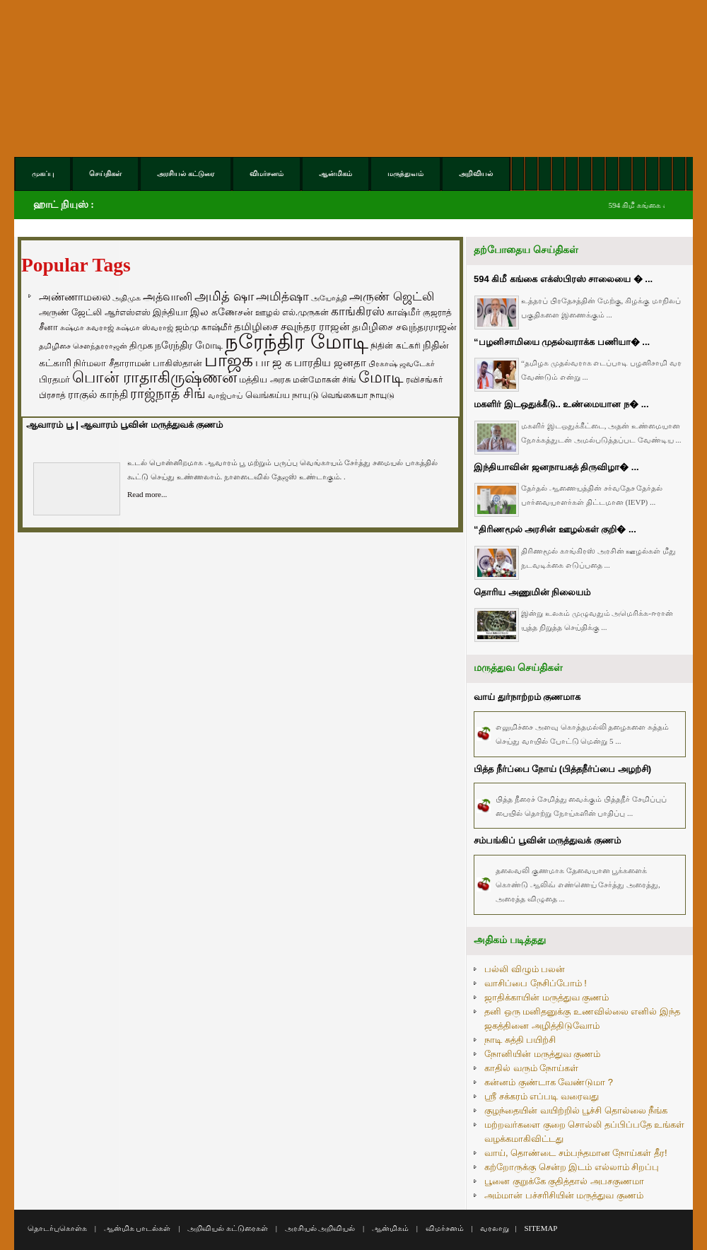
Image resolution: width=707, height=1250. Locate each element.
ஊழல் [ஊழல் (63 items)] (267, 312)
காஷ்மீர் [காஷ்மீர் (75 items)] (404, 312)
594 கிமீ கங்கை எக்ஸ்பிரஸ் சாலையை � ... (563, 279)
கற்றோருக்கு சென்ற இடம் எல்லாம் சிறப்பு (571, 1167)
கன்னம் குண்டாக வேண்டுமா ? (548, 1082)
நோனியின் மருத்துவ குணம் (542, 1054)
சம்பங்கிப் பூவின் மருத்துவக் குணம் (547, 840)
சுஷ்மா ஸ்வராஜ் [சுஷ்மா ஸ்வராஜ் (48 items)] (144, 327)
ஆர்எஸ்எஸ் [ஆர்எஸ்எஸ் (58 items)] (128, 312)
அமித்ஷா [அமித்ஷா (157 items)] (282, 296)
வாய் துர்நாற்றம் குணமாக (527, 696)
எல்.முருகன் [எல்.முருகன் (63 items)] (305, 312)
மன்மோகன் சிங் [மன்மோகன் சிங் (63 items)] (324, 380)
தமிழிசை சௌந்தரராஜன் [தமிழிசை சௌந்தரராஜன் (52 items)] (83, 345)
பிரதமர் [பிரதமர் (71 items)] (54, 380)
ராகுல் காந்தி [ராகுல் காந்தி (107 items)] (98, 394)
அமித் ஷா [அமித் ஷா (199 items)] (224, 296)
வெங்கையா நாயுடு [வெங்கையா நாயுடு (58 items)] (358, 394)
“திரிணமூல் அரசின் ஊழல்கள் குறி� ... (555, 529)
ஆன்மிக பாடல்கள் (137, 1228)
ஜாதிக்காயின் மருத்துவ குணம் (546, 997)
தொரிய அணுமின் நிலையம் (532, 592)
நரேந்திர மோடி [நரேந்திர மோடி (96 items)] (189, 345)
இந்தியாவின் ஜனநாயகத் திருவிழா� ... (556, 467)
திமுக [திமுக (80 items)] (141, 345)
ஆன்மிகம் (390, 1228)
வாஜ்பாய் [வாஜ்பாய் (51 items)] (225, 395)
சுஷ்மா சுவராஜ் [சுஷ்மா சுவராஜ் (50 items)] (87, 327)
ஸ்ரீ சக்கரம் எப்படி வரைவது (541, 1096)
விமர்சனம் (445, 1228)
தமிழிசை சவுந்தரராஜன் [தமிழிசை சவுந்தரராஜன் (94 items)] (404, 326)
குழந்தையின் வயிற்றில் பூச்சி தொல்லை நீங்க (575, 1110)
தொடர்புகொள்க (57, 1228)
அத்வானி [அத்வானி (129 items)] (167, 297)
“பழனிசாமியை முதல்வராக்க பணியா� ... (562, 342)
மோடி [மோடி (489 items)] (381, 377)
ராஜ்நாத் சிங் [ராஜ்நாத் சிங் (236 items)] (168, 393)
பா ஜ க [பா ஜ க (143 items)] (273, 362)
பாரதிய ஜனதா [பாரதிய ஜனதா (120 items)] (330, 362)
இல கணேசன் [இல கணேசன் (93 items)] (221, 311)
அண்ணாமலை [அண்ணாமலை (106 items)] (74, 297)
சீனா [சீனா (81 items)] (48, 327)
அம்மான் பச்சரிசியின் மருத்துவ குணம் (563, 1195)
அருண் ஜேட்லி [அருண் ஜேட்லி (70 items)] (70, 312)
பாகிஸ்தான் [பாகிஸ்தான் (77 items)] (177, 363)
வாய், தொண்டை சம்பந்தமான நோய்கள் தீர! (575, 1152)
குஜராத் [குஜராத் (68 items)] (437, 312)
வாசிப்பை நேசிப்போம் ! (535, 983)
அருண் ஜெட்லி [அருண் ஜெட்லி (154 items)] (391, 296)
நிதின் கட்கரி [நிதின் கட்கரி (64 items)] (395, 346)
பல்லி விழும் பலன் (524, 969)
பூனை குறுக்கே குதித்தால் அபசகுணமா (564, 1181)
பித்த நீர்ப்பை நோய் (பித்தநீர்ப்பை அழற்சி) (562, 769)
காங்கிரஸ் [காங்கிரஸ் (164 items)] (358, 311)
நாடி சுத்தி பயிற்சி (520, 1039)
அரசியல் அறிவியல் (320, 1228)
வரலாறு (494, 1228)
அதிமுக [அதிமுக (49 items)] (126, 297)
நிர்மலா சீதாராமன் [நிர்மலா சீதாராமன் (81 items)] (112, 363)
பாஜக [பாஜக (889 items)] (228, 360)
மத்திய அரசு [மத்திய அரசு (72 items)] (265, 380)
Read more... (147, 494)
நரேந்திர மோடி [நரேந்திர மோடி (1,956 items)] (296, 341)
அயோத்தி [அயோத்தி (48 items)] (329, 297)
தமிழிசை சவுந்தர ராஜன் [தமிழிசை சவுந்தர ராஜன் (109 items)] (292, 326)
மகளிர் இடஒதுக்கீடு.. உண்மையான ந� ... (561, 404)
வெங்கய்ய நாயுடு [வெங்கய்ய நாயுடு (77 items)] (282, 395)
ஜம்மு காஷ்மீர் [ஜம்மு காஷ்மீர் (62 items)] (203, 327)
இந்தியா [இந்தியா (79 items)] (170, 312)
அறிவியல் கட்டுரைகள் (227, 1228)
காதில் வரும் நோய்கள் (531, 1068)
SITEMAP (540, 1228)
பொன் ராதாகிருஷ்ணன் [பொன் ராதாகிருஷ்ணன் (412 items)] (154, 377)
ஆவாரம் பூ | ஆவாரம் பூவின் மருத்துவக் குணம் (124, 424)
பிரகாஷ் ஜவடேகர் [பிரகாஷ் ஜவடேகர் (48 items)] (401, 363)
